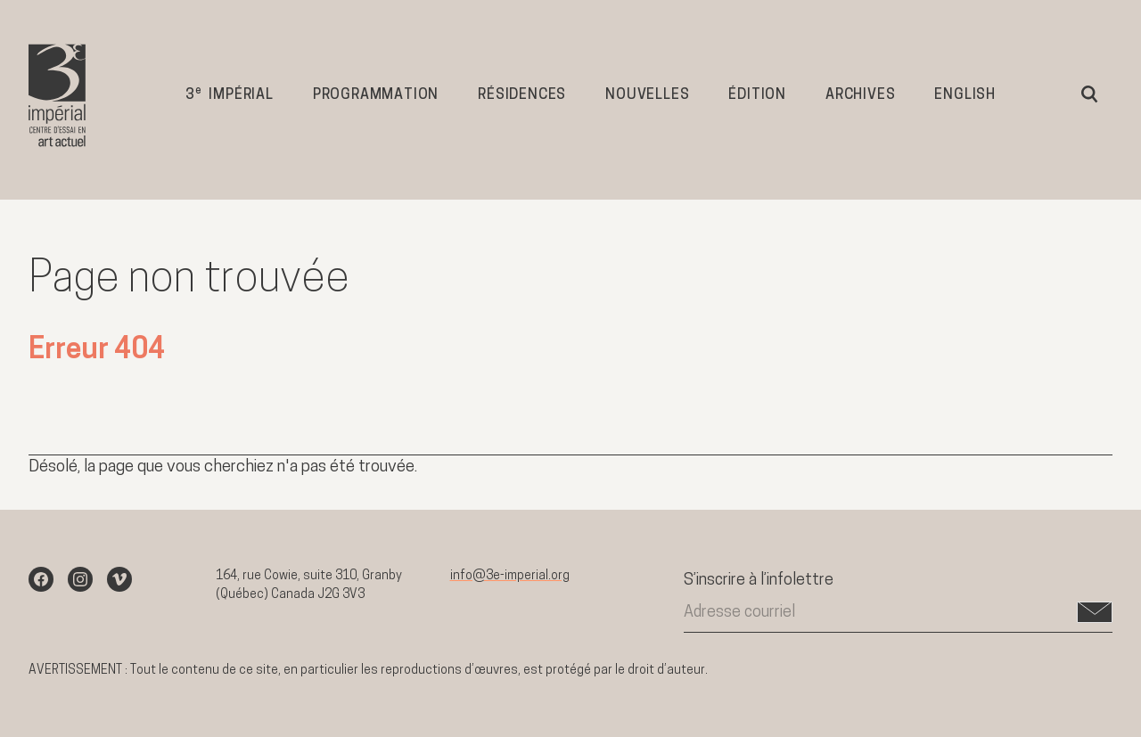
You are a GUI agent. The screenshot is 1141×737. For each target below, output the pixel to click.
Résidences (522, 95)
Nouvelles (647, 95)
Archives (860, 95)
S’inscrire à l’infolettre (758, 580)
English (965, 95)
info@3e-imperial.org (510, 576)
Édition (757, 95)
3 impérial (229, 94)
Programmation (376, 95)
